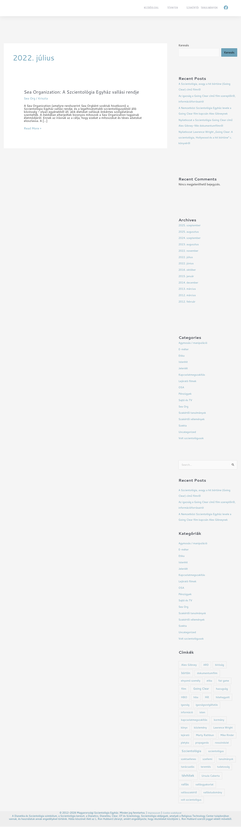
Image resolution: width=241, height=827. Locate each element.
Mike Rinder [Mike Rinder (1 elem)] (227, 736)
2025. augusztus (189, 232)
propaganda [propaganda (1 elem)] (202, 743)
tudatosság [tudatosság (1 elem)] (223, 767)
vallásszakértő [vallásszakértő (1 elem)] (189, 793)
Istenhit (183, 362)
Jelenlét (183, 369)
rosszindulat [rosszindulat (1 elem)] (222, 743)
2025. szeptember (190, 226)
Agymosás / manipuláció (194, 343)
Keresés (183, 45)
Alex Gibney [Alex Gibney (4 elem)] (189, 665)
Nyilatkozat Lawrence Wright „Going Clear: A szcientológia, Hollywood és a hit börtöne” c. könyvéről (207, 137)
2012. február (187, 302)
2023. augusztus (189, 245)
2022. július (186, 257)
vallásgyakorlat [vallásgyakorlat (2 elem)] (205, 785)
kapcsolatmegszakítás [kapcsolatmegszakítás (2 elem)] (194, 720)
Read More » (32, 134)
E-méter (184, 350)
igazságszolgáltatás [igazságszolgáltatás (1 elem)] (207, 705)
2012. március (187, 295)
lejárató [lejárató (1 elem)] (185, 736)
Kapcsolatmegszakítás (192, 375)
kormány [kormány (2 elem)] (219, 720)
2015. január (186, 276)
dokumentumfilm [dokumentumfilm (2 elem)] (207, 674)
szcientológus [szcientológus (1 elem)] (216, 752)
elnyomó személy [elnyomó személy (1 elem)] (190, 681)
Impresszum (153, 813)
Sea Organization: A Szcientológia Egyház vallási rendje (79, 95)
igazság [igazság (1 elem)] (185, 705)
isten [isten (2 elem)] (202, 713)
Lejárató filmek (188, 381)
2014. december (189, 283)
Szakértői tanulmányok (202, 7)
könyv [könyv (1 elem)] (184, 728)
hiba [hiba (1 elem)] (196, 698)
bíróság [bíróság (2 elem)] (219, 665)
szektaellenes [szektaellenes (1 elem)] (188, 759)
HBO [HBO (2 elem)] (184, 698)
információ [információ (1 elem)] (187, 713)
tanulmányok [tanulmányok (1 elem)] (226, 759)
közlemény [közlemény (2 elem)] (200, 728)
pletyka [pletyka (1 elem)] (185, 743)
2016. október (187, 270)
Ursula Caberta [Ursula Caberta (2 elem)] (210, 776)
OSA (181, 388)
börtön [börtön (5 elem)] (185, 674)
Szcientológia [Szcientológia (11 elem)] (191, 751)
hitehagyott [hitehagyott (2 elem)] (223, 698)
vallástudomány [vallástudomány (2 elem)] (212, 793)
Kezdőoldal (151, 7)
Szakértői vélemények (192, 419)
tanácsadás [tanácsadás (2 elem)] (187, 767)
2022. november (189, 251)
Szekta (182, 426)
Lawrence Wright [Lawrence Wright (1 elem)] (223, 728)
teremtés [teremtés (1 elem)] (206, 767)
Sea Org (29, 104)
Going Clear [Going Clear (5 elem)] (201, 689)
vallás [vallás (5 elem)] (185, 785)
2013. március (187, 289)
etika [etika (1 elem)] (209, 681)
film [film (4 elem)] (183, 689)
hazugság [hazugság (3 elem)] (222, 689)
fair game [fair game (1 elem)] (223, 681)
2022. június (186, 264)
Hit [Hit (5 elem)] (207, 698)
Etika (181, 356)
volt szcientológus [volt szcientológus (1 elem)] (191, 800)
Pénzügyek (185, 394)
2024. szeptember (190, 238)
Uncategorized (188, 432)
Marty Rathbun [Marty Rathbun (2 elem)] (205, 736)
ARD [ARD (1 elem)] (206, 665)
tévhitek (172, 7)
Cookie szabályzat (172, 813)
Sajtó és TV (185, 400)
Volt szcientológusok (192, 438)
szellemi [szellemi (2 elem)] (207, 759)
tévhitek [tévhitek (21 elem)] (188, 776)
